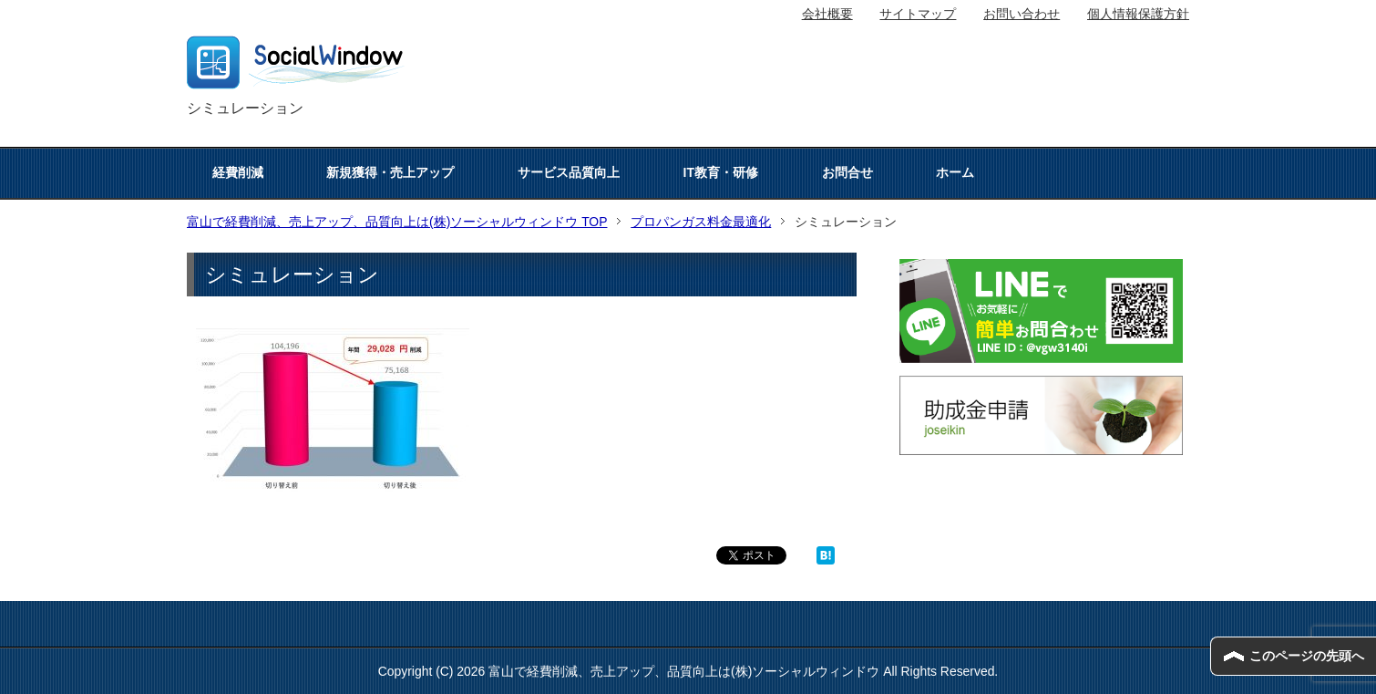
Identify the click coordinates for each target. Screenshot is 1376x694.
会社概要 (827, 13)
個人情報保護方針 (1138, 13)
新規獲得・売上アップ (390, 172)
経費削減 (237, 172)
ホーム (955, 172)
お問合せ (847, 172)
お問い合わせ (1021, 13)
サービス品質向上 (569, 172)
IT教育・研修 (720, 172)
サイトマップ (917, 13)
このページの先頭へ (1306, 655)
